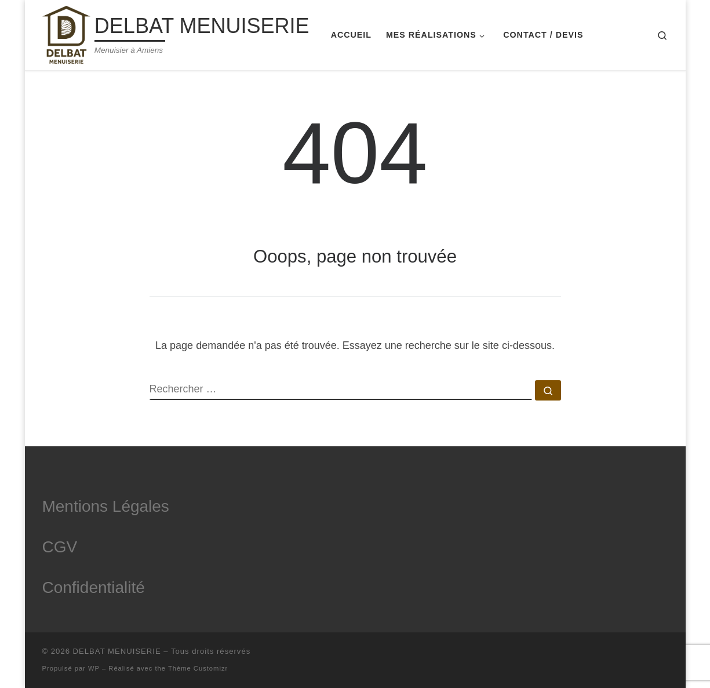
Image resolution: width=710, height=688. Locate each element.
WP (94, 668)
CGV (60, 547)
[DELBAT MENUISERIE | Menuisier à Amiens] (66, 33)
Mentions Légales (105, 506)
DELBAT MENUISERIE (117, 651)
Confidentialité (93, 587)
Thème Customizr (198, 668)
